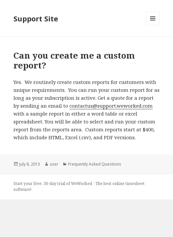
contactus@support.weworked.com (111, 105)
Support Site (35, 18)
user (54, 164)
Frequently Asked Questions (94, 164)
